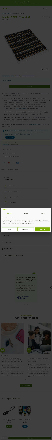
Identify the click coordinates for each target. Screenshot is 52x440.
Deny (9, 229)
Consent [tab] (9, 213)
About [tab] (42, 213)
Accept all (42, 229)
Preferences (26, 229)
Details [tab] (26, 213)
